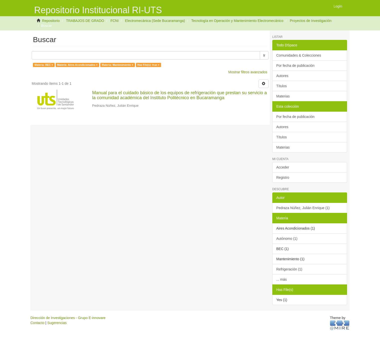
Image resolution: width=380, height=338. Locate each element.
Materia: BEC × (43, 64)
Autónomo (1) (286, 239)
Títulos (281, 86)
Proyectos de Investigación (310, 21)
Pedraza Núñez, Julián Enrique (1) (303, 208)
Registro (282, 177)
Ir (264, 55)
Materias (283, 96)
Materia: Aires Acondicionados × (77, 64)
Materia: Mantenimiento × (117, 64)
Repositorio (51, 21)
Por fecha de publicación (295, 66)
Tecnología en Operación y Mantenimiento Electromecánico (237, 21)
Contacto (37, 323)
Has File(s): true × (148, 64)
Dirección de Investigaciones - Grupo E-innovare (67, 318)
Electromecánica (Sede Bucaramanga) (155, 21)
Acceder (282, 167)
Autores (282, 76)
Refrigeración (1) (289, 269)
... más (281, 279)
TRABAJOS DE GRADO (85, 21)
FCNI (114, 21)
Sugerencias (57, 323)
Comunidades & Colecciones (298, 55)
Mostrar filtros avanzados (247, 72)
